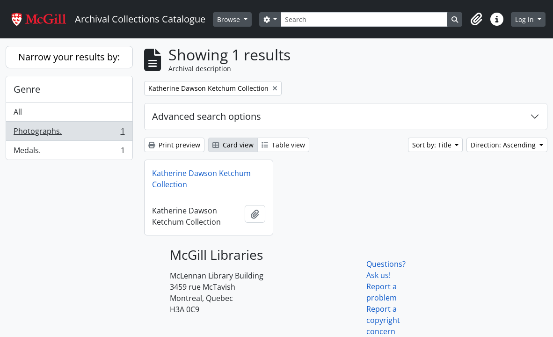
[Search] (364, 19)
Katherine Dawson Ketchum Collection (201, 179)
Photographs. (69, 133)
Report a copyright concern (383, 320)
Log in (525, 19)
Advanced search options (206, 116)
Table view (283, 144)
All (18, 112)
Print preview (174, 144)
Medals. (69, 152)
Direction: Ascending (504, 144)
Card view (233, 144)
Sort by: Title (432, 144)
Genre (27, 89)
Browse (229, 19)
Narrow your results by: (69, 57)
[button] (476, 19)
